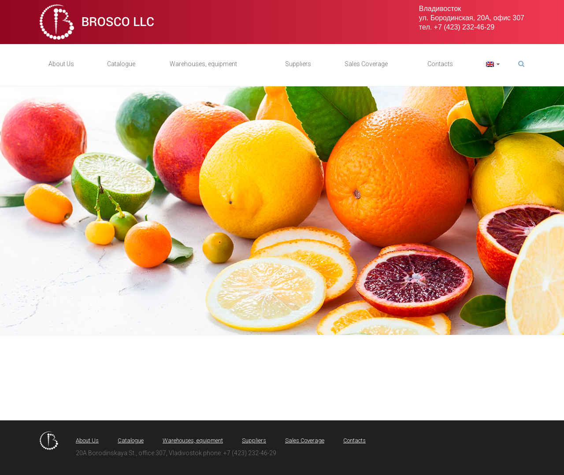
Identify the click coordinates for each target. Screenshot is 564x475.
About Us (61, 63)
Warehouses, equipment (203, 63)
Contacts (440, 63)
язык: (490, 64)
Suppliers (298, 63)
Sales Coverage (366, 63)
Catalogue (121, 63)
